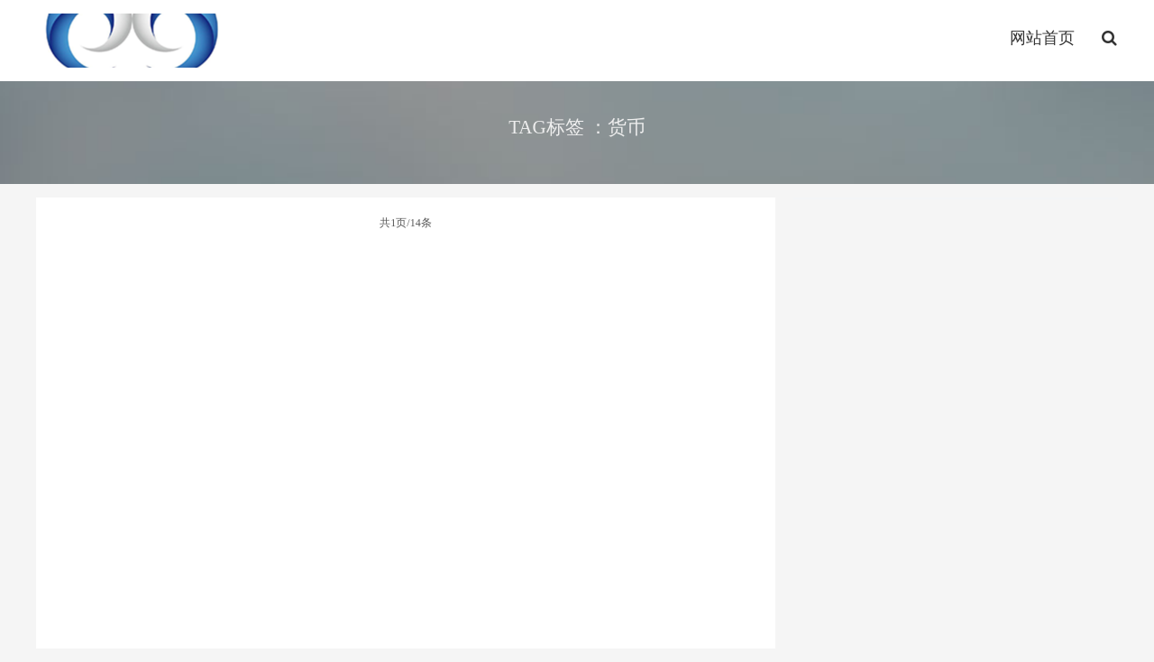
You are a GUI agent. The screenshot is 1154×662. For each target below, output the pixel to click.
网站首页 (1042, 38)
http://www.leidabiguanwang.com (132, 41)
